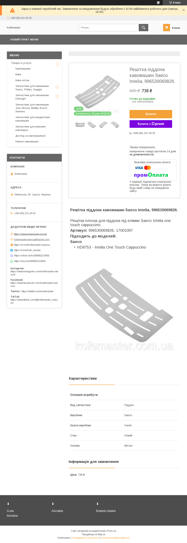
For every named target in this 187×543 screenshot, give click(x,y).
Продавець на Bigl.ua (93, 534)
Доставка (57, 510)
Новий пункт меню (24, 39)
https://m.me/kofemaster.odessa (32, 244)
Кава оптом (22, 80)
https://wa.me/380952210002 (30, 261)
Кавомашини (23, 68)
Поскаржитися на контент (85, 537)
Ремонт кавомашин (26, 141)
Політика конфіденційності (114, 537)
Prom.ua (111, 531)
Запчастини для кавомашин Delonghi (32, 97)
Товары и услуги (21, 62)
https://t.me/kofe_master (27, 250)
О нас (10, 510)
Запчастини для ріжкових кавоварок (30, 128)
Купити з (151, 124)
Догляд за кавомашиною (30, 135)
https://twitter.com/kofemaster (37, 291)
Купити (151, 114)
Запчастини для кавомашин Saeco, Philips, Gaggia (32, 88)
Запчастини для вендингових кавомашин (32, 119)
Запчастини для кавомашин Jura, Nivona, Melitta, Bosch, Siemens (32, 108)
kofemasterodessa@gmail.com (31, 239)
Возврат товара (105, 510)
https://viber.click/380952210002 (31, 255)
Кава (18, 74)
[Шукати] (143, 27)
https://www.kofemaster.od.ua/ (30, 233)
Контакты (12, 515)
